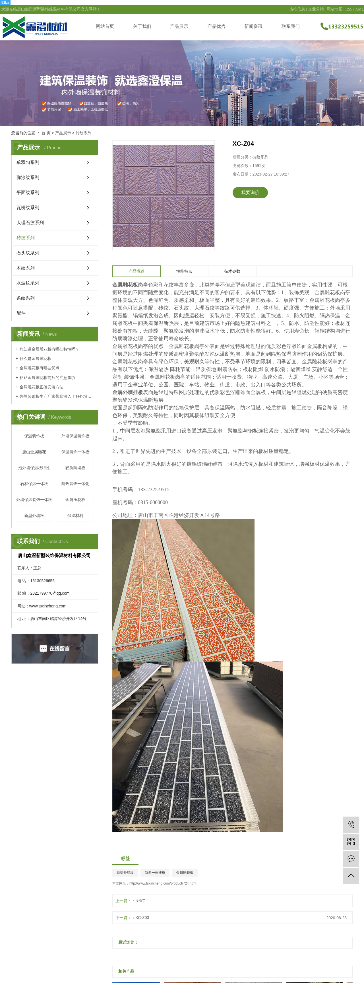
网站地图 (334, 9)
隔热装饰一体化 (75, 483)
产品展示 (179, 26)
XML (359, 9)
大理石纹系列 (30, 222)
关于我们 (142, 26)
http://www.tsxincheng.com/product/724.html (162, 883)
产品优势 (216, 26)
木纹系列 (25, 267)
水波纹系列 (27, 283)
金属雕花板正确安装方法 (41, 387)
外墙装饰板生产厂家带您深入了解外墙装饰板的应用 (57, 396)
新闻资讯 (253, 26)
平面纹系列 (27, 192)
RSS (348, 9)
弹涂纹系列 (27, 177)
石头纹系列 (27, 252)
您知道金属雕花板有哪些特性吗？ (49, 349)
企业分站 (316, 9)
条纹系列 (25, 298)
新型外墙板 (34, 515)
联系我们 (291, 26)
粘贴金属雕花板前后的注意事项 (47, 377)
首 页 (46, 133)
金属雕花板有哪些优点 (39, 368)
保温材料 (75, 515)
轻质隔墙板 (75, 467)
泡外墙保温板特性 (34, 467)
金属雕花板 (184, 873)
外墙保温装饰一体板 (34, 499)
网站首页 (105, 26)
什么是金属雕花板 (35, 358)
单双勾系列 (27, 162)
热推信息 (297, 9)
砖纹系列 (84, 133)
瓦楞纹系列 (27, 207)
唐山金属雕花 (34, 452)
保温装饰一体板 (75, 452)
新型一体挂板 (155, 873)
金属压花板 (75, 499)
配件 (21, 313)
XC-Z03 (142, 917)
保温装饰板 (34, 436)
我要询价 (250, 192)
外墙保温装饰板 (75, 436)
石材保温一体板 (34, 483)
